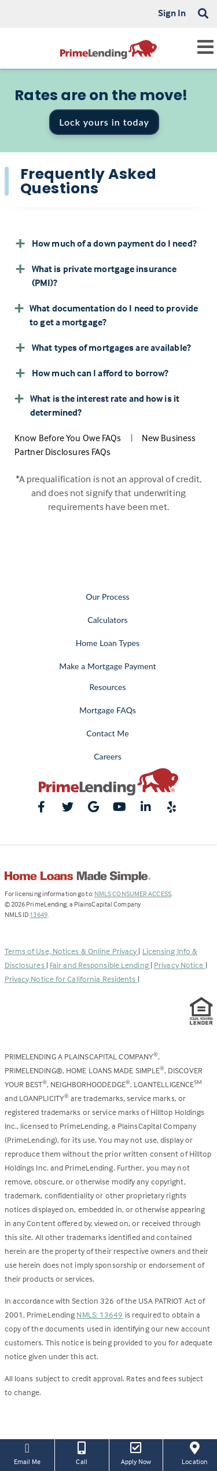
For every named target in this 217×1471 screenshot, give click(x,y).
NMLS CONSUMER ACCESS (132, 893)
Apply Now (136, 1452)
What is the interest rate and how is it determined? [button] (96, 404)
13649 (38, 914)
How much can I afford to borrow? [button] (91, 373)
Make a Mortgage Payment (107, 666)
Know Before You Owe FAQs (67, 437)
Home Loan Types (108, 643)
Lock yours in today (104, 121)
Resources (107, 687)
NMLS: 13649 (99, 1314)
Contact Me (107, 733)
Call (82, 1452)
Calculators (107, 620)
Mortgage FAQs (107, 710)
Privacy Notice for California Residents (71, 979)
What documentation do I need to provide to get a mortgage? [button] (106, 314)
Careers (108, 756)
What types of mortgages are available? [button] (102, 347)
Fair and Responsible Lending (100, 965)
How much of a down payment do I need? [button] (105, 243)
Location (194, 1452)
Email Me (27, 1452)
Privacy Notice (179, 965)
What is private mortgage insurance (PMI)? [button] (95, 275)
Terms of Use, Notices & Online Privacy (72, 951)
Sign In (172, 13)
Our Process (108, 596)
